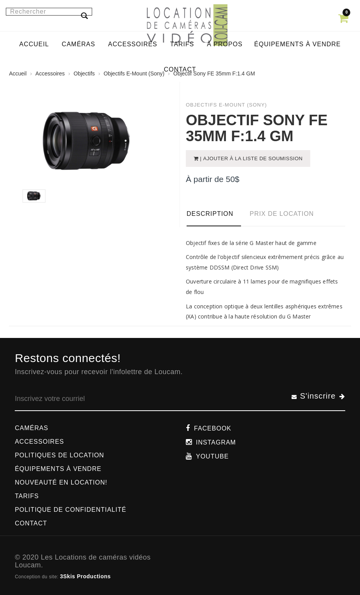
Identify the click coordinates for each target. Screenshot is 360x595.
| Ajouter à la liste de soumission (251, 158)
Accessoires (39, 441)
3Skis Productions (85, 576)
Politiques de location (59, 455)
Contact (31, 523)
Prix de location (282, 213)
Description (210, 213)
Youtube (212, 456)
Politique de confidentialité (70, 509)
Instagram (216, 442)
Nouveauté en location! (61, 482)
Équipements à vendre (58, 469)
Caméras (31, 428)
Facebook (212, 428)
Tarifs (27, 496)
